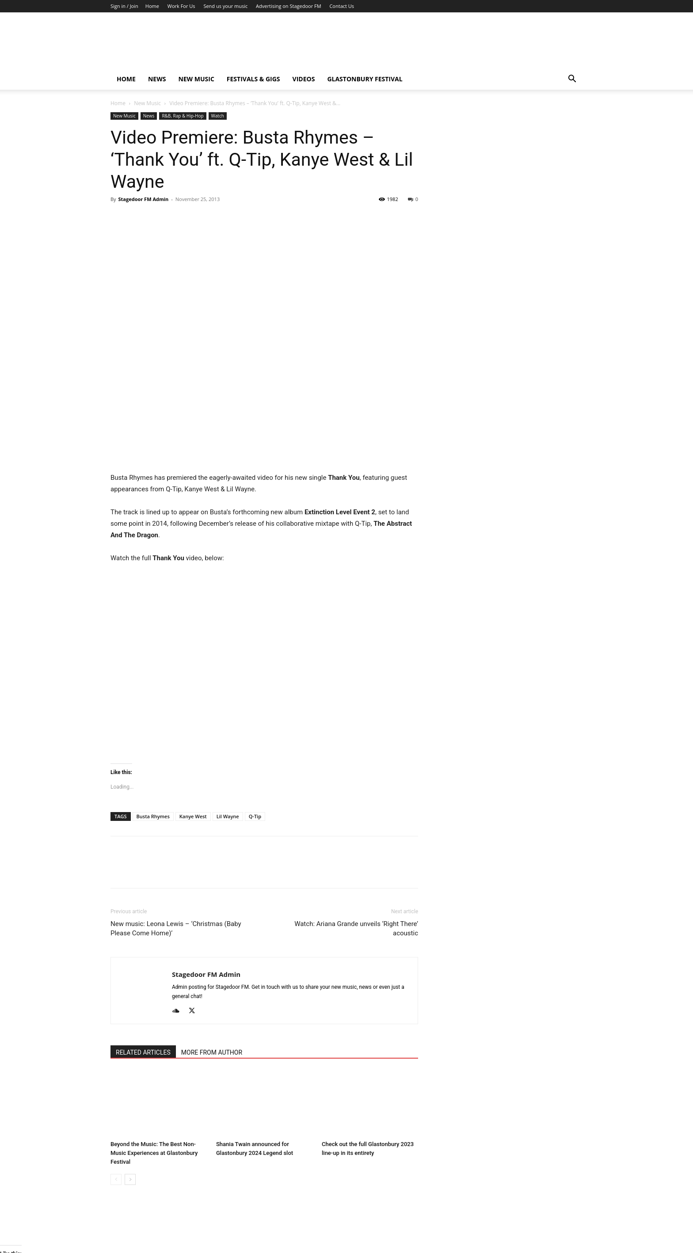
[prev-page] (116, 1179)
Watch (217, 116)
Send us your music (225, 6)
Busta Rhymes (153, 816)
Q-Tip (255, 816)
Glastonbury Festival (364, 79)
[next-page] (130, 1179)
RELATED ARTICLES (143, 1052)
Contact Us (341, 6)
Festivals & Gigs (253, 79)
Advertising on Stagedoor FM (288, 6)
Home (152, 6)
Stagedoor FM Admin (143, 199)
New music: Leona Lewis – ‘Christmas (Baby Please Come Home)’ (175, 928)
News (157, 79)
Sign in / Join (124, 6)
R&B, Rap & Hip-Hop (182, 116)
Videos (304, 79)
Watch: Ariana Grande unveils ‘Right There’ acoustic (356, 928)
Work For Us (181, 6)
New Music (196, 79)
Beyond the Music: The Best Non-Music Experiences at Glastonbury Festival (154, 1153)
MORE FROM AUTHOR (211, 1052)
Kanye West (193, 816)
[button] (572, 80)
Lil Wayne (228, 816)
